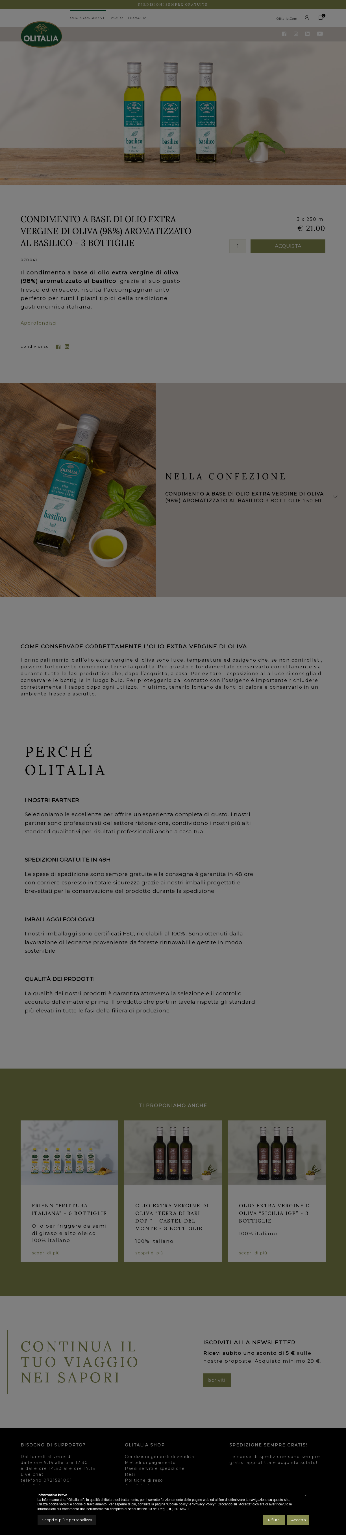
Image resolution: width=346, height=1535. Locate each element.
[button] (305, 1495)
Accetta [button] (298, 1520)
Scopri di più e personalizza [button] (67, 1520)
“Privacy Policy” (204, 1504)
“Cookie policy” (177, 1504)
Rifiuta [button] (274, 1520)
